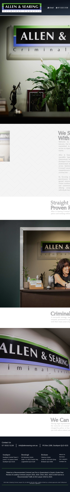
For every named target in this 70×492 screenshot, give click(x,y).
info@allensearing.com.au (28, 445)
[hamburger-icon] (44, 7)
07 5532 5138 (8, 445)
